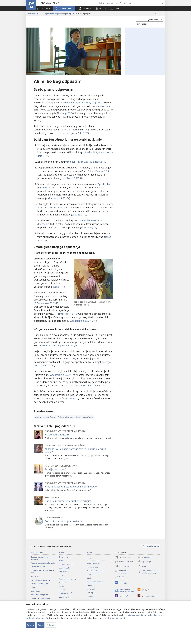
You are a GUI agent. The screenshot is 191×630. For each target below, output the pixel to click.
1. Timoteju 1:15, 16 (66, 313)
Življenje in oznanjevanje (67, 579)
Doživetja (90, 593)
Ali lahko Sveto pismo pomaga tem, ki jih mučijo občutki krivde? (75, 450)
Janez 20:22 (48, 365)
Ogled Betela (91, 574)
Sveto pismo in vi (34, 14)
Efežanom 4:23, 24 (59, 198)
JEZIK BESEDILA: (155, 19)
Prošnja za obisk (93, 567)
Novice (89, 552)
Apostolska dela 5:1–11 (93, 385)
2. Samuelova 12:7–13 (46, 303)
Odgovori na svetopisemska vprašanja (58, 14)
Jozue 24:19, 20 (80, 133)
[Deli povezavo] (156, 13)
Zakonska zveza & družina (40, 580)
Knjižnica (62, 552)
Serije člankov (64, 571)
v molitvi (70, 161)
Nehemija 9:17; (69, 102)
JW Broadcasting (65, 593)
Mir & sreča (35, 576)
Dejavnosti (91, 589)
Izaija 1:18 (59, 286)
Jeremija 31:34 (66, 113)
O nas (89, 559)
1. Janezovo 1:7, (66, 345)
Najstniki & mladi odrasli (39, 584)
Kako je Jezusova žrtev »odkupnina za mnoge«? (71, 486)
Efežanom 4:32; (48, 345)
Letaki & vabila (64, 568)
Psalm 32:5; (83, 161)
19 (95, 320)
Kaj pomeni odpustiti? (57, 434)
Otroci (33, 587)
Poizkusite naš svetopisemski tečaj (64, 521)
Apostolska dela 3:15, (82, 320)
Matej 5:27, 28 (75, 178)
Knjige (61, 560)
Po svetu (90, 596)
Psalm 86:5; (84, 102)
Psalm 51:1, (91, 152)
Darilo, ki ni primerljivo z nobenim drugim (68, 501)
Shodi (89, 578)
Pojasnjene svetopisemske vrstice (43, 563)
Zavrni (40, 625)
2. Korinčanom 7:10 (98, 171)
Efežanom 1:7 (45, 224)
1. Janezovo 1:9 (97, 161)
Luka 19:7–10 (79, 214)
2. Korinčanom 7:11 (57, 207)
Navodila (62, 590)
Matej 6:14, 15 (88, 227)
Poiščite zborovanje (124, 561)
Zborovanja (91, 585)
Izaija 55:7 (96, 102)
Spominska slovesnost (95, 582)
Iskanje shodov (145, 557)
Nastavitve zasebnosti (115, 618)
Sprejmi (30, 625)
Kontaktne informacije (95, 571)
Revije (61, 575)
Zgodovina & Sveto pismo (40, 598)
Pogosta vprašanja (93, 563)
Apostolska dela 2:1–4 (62, 375)
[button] (64, 8)
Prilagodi (51, 625)
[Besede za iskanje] (144, 3)
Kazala (61, 586)
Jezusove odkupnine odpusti (89, 220)
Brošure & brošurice (66, 564)
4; (99, 152)
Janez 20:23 (69, 358)
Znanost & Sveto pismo (39, 595)
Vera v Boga (35, 591)
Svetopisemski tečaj (38, 567)
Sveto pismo (63, 557)
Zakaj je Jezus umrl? (55, 469)
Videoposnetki (64, 597)
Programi (62, 582)
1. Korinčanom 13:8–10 (65, 398)
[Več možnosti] (161, 13)
